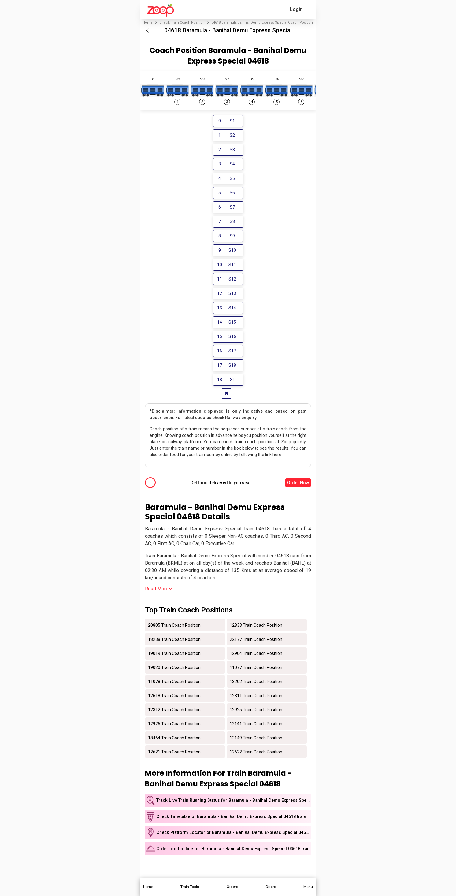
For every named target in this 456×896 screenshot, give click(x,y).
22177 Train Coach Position (256, 640)
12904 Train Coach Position (256, 654)
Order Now (298, 483)
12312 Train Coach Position (174, 710)
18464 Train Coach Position (174, 738)
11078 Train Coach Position (174, 682)
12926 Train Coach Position (174, 724)
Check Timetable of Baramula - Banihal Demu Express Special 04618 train (231, 817)
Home (148, 22)
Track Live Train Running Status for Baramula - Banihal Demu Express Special (233, 801)
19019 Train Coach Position (174, 654)
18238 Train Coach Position (174, 640)
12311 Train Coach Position (256, 696)
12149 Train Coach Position (256, 738)
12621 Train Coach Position (174, 752)
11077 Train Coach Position (256, 668)
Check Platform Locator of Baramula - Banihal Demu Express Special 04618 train (233, 833)
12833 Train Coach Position (256, 625)
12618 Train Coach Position (174, 696)
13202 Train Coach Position (256, 682)
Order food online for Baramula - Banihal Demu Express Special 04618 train (233, 849)
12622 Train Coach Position (256, 752)
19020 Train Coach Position (174, 668)
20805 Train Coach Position (174, 625)
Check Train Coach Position (182, 22)
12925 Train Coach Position (256, 710)
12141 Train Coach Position (256, 724)
